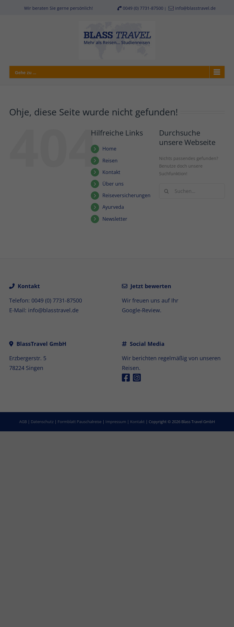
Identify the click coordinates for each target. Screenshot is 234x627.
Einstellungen (128, 508)
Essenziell (52, 528)
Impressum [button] (151, 617)
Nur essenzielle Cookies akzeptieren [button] (117, 585)
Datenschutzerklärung (156, 502)
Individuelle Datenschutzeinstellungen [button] (117, 603)
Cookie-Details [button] (86, 617)
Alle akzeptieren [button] (117, 549)
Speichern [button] (117, 567)
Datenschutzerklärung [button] (120, 617)
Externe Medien (171, 528)
